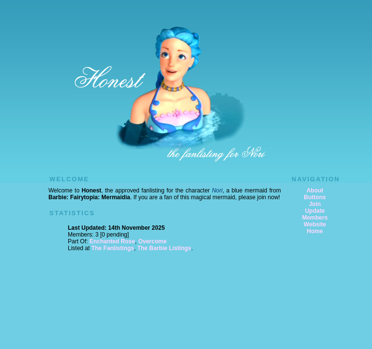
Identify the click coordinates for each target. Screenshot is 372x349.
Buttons (315, 197)
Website (315, 224)
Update (315, 210)
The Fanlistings (113, 248)
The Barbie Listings (164, 248)
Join (315, 204)
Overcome (152, 241)
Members (315, 217)
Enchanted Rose (112, 241)
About (315, 190)
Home (315, 231)
